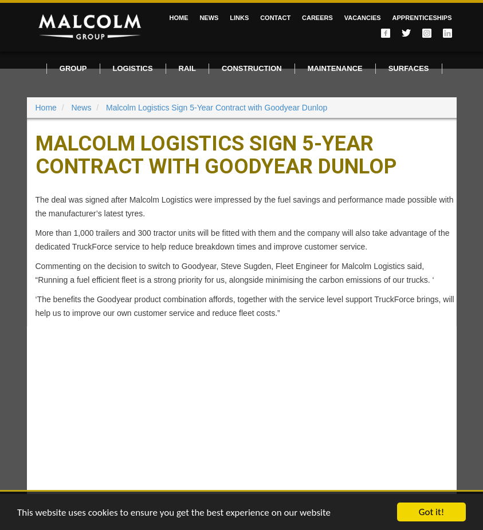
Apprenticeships (422, 17)
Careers (317, 17)
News (208, 17)
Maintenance (335, 68)
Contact (275, 17)
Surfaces (408, 68)
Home (178, 17)
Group (73, 68)
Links (239, 17)
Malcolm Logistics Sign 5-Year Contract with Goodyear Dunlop (216, 107)
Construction (252, 68)
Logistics (133, 68)
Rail (187, 68)
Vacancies (362, 17)
